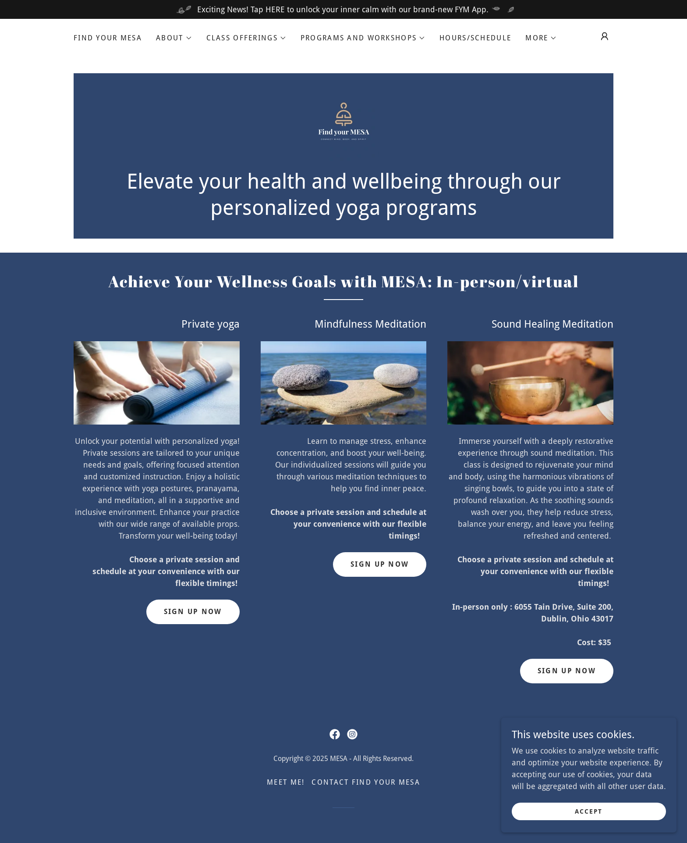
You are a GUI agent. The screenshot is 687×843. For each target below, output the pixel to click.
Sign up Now (193, 611)
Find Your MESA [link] (108, 38)
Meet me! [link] (286, 782)
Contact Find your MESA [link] (366, 782)
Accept (588, 817)
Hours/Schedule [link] (475, 38)
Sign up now (380, 564)
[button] (174, 38)
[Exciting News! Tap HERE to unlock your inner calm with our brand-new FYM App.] (343, 9)
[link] (343, 125)
